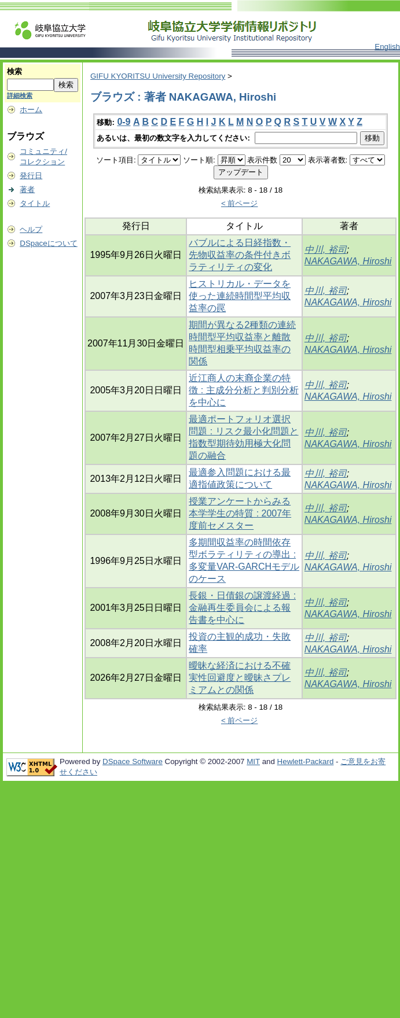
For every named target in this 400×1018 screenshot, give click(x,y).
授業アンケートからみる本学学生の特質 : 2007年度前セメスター (240, 513)
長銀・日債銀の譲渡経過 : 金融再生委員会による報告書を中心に (242, 608)
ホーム (31, 109)
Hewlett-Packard (305, 761)
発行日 (31, 175)
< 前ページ (239, 203)
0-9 (123, 122)
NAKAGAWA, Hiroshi (348, 261)
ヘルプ (31, 229)
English (387, 46)
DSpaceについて (48, 243)
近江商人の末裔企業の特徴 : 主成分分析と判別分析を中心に (243, 390)
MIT (253, 761)
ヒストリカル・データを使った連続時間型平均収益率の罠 (240, 296)
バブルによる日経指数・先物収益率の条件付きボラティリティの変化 (240, 255)
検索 (14, 71)
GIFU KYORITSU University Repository (157, 76)
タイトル (35, 203)
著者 (27, 189)
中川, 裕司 (325, 249)
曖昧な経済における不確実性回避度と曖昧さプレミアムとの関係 (240, 678)
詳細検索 (19, 95)
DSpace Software (132, 761)
